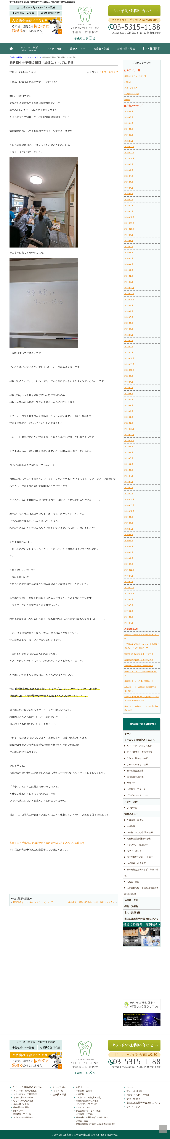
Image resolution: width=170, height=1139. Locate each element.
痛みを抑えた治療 (135, 770)
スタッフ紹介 (55, 50)
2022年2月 (128, 417)
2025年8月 (128, 170)
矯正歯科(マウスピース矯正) (140, 857)
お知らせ (128, 82)
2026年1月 (128, 141)
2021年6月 (128, 464)
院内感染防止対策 (135, 777)
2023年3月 (128, 341)
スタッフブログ (130, 88)
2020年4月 (128, 546)
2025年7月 (128, 176)
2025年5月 (128, 188)
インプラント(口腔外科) (138, 845)
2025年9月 (128, 164)
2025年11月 (129, 152)
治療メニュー (78, 50)
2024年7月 (128, 247)
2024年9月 (128, 235)
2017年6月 (128, 611)
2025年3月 (128, 200)
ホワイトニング (134, 851)
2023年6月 (128, 323)
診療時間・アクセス (136, 789)
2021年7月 (128, 458)
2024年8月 (128, 241)
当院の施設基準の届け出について (141, 918)
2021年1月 (128, 493)
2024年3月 (128, 270)
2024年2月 (128, 276)
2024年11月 (129, 223)
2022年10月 (129, 370)
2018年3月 (128, 582)
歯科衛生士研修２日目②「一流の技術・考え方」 (91, 902)
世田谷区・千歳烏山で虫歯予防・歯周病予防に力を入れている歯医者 (47, 842)
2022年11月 (129, 364)
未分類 (127, 100)
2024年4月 (128, 264)
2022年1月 (128, 423)
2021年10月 (129, 441)
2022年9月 (128, 376)
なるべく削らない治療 (137, 764)
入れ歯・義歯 (133, 881)
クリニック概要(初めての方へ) (30, 50)
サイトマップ (133, 1106)
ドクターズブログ (108, 72)
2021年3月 (128, 482)
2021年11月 (129, 435)
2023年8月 (128, 311)
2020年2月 (128, 558)
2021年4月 (128, 476)
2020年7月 (128, 529)
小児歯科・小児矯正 (136, 863)
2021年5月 (128, 470)
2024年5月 (128, 258)
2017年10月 (129, 593)
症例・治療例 (131, 906)
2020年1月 (128, 564)
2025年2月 (128, 205)
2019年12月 (129, 570)
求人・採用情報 (149, 50)
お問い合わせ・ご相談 (138, 1095)
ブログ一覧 (132, 807)
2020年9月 (128, 517)
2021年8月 (128, 452)
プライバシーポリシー (137, 795)
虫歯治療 (131, 826)
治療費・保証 (102, 50)
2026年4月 (128, 123)
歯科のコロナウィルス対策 (135, 76)
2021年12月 (129, 429)
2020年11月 (129, 505)
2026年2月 (128, 135)
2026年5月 (128, 117)
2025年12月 (129, 147)
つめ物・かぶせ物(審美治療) (140, 832)
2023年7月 (128, 317)
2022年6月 (128, 394)
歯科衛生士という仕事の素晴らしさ (138, 681)
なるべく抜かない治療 (137, 758)
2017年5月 (128, 617)
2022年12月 (129, 358)
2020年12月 (129, 499)
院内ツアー (132, 783)
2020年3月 (128, 552)
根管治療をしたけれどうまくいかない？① (33, 902)
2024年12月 (129, 217)
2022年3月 (128, 411)
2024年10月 (129, 229)
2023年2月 (128, 346)
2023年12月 (129, 288)
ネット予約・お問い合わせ (139, 746)
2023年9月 (128, 305)
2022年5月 (128, 399)
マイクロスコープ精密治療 (139, 752)
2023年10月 (129, 299)
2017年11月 (129, 588)
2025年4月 (128, 194)
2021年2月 (128, 488)
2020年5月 (128, 541)
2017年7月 (128, 605)
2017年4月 (128, 623)
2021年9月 (128, 446)
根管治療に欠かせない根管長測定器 (138, 666)
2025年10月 (129, 158)
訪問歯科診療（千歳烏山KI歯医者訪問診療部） (141, 891)
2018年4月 (128, 576)
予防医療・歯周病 (135, 820)
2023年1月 (128, 352)
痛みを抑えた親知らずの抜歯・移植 (141, 872)
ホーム (13, 50)
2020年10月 (129, 511)
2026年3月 (128, 129)
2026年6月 (128, 111)
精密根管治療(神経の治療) (139, 838)
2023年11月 (129, 294)
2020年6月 (128, 535)
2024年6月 (128, 252)
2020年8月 (128, 523)
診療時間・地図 (126, 50)
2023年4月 (128, 335)
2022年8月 (128, 382)
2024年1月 (128, 282)
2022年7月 (128, 388)
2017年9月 (128, 599)
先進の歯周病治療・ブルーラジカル (138, 660)
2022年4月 (128, 405)
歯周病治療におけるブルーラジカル (138, 654)
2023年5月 (128, 329)
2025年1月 (128, 211)
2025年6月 (128, 182)
